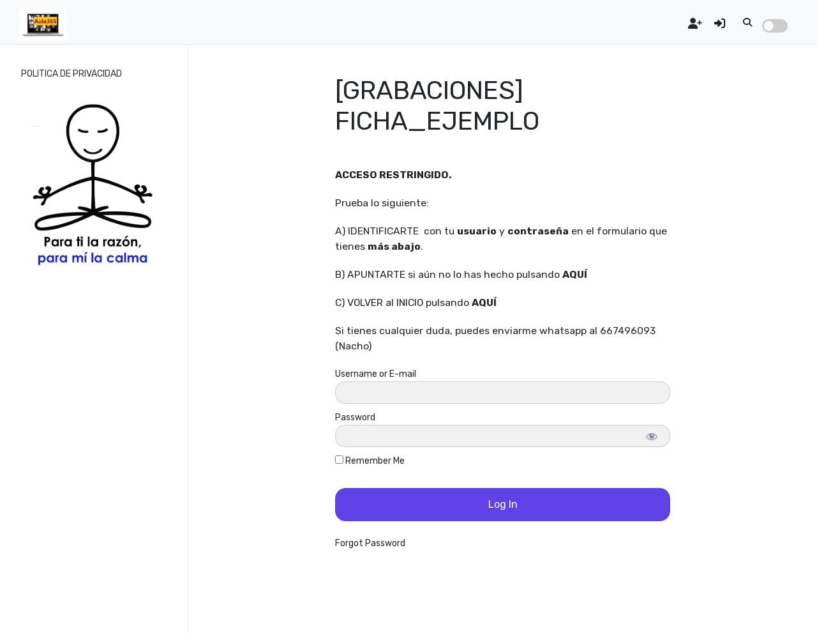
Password (355, 417)
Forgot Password (370, 543)
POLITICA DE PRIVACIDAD (71, 73)
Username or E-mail (375, 374)
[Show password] (651, 436)
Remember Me (370, 460)
